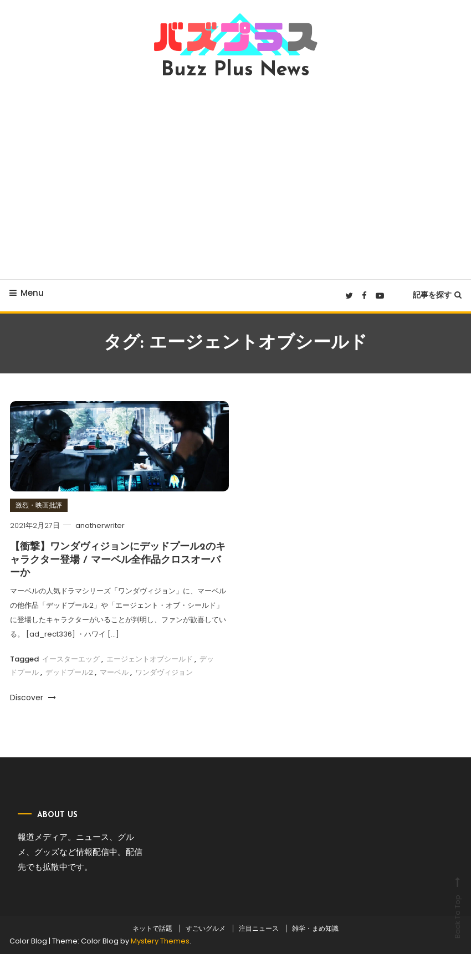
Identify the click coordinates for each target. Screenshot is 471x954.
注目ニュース (259, 928)
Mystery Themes (160, 941)
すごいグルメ (206, 928)
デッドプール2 (69, 672)
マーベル (114, 672)
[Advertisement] (235, 179)
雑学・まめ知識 (315, 928)
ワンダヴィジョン (164, 672)
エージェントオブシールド (149, 659)
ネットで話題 (152, 928)
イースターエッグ (71, 659)
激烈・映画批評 (39, 505)
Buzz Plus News (235, 70)
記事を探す (437, 294)
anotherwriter (100, 525)
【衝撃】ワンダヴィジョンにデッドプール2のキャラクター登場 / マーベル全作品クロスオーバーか (118, 560)
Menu (26, 293)
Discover (33, 697)
